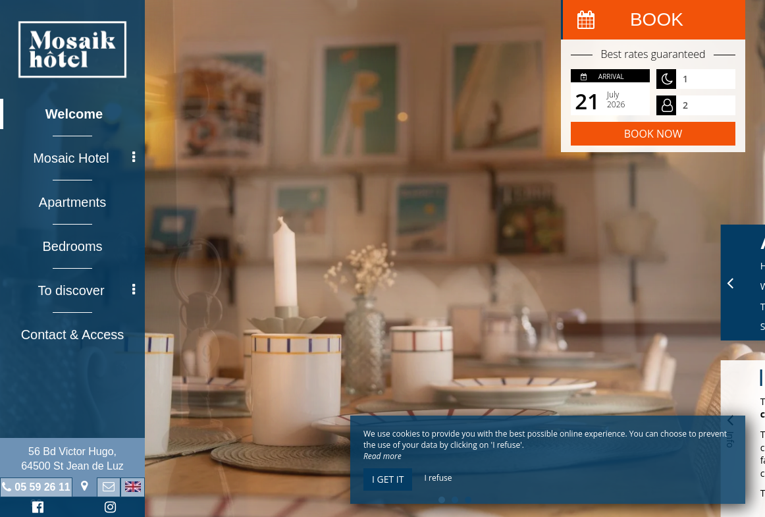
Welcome (74, 114)
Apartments (72, 202)
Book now (653, 133)
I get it (388, 479)
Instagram (108, 509)
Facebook (36, 509)
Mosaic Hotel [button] (84, 158)
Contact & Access (72, 334)
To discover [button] (86, 290)
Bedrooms (72, 246)
